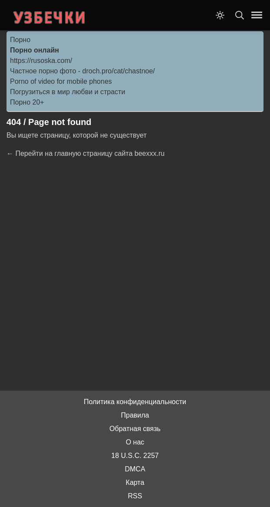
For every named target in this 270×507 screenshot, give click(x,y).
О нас (135, 442)
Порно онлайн (34, 50)
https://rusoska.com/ (41, 60)
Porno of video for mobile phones (61, 81)
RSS (135, 496)
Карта (135, 482)
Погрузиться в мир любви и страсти (67, 91)
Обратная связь (135, 428)
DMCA (135, 469)
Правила (135, 415)
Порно (20, 39)
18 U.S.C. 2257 (134, 455)
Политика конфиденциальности (135, 401)
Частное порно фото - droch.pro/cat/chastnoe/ (82, 71)
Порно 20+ (27, 102)
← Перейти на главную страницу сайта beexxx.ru (86, 153)
